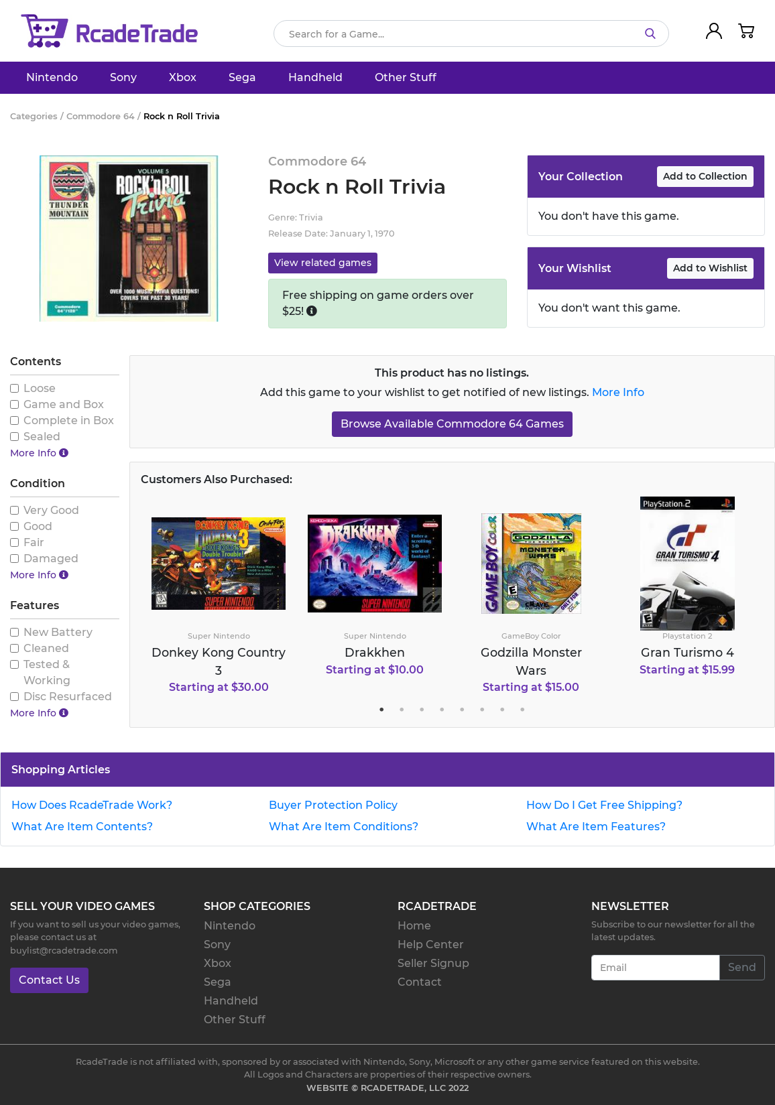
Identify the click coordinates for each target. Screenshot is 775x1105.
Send (742, 967)
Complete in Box (68, 420)
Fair (33, 542)
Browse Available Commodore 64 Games (452, 423)
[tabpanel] (219, 601)
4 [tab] (442, 709)
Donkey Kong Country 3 (219, 661)
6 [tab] (482, 709)
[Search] (471, 33)
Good (37, 526)
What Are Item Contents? (82, 826)
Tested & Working (46, 672)
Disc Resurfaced (67, 696)
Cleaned (46, 648)
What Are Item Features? (596, 826)
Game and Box (63, 404)
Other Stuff (405, 77)
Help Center (431, 944)
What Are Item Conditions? (343, 826)
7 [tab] (502, 709)
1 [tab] (381, 709)
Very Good (51, 510)
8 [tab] (522, 709)
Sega (242, 77)
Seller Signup (433, 963)
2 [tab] (401, 709)
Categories (34, 116)
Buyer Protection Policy (333, 805)
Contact (420, 982)
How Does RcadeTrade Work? (91, 805)
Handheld (315, 77)
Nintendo (52, 77)
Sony (123, 77)
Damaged (50, 558)
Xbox (182, 77)
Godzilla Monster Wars (531, 661)
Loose (39, 388)
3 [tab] (421, 709)
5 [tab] (462, 709)
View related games (322, 263)
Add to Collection (705, 176)
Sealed (41, 436)
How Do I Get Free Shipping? (604, 805)
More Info (618, 392)
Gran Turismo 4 (687, 652)
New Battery (58, 632)
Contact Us (49, 980)
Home (414, 925)
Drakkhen (375, 652)
